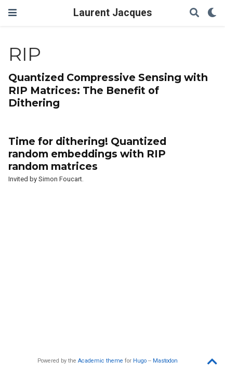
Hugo (140, 360)
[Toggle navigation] (12, 13)
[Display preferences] (212, 13)
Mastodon (165, 360)
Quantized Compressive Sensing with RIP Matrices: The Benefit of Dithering (108, 90)
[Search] (194, 13)
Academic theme (100, 360)
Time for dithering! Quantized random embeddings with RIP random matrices (87, 154)
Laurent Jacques (112, 13)
